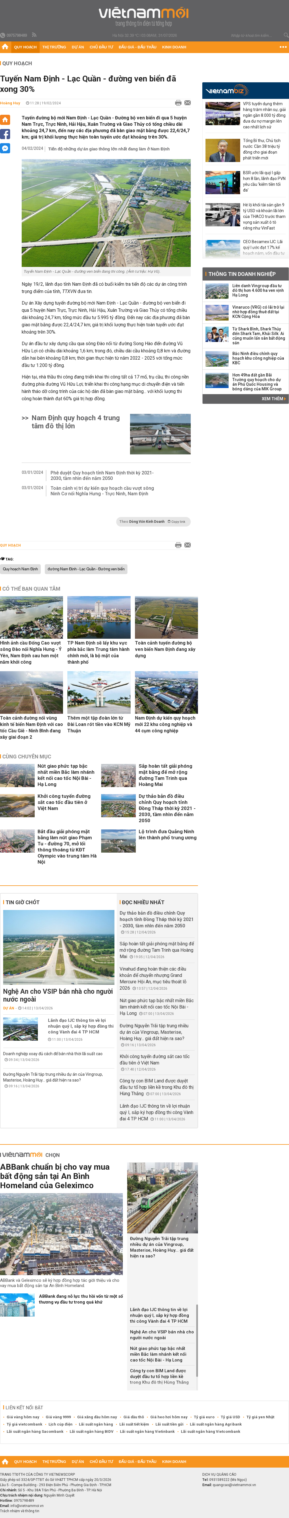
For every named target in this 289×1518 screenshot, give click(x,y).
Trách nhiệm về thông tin (19, 1511)
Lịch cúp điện (61, 1424)
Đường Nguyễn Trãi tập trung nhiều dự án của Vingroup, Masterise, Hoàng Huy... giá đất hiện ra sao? (154, 1032)
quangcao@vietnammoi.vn (234, 1485)
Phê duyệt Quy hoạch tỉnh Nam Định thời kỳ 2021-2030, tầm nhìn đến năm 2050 (102, 475)
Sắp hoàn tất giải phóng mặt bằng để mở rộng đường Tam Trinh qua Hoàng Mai (165, 775)
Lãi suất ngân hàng (96, 1424)
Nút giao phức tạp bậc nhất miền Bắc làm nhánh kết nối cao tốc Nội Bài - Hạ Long (66, 775)
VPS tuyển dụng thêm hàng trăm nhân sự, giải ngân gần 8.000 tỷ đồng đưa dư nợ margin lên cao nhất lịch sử (264, 115)
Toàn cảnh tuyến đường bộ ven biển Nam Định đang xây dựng (165, 649)
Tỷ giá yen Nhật (260, 1417)
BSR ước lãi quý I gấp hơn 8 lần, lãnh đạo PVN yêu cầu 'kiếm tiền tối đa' (264, 181)
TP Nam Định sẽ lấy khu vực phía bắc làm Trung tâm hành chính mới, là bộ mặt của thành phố (98, 652)
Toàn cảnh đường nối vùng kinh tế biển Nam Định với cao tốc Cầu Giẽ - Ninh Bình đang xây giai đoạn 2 (31, 727)
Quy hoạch (25, 47)
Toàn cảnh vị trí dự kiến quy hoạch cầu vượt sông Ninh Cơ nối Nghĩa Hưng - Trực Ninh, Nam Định (102, 490)
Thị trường (54, 47)
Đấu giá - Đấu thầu (137, 47)
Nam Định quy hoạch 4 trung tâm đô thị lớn (76, 422)
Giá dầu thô (133, 1417)
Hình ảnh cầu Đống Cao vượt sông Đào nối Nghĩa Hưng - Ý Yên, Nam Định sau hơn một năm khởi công (31, 652)
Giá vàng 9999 (58, 1417)
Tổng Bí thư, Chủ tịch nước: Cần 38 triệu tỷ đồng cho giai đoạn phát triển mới (262, 149)
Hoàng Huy (10, 103)
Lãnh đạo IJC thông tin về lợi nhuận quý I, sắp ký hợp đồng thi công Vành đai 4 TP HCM (81, 1026)
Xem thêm (274, 398)
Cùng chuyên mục (26, 756)
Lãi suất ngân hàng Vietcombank (210, 1431)
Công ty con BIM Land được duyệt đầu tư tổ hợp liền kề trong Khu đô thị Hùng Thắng (157, 1087)
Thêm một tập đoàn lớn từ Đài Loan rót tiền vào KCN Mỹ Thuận (98, 724)
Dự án (78, 47)
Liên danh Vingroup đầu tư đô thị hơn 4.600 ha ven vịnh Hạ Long (258, 290)
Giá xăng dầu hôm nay (97, 1417)
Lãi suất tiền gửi (169, 1424)
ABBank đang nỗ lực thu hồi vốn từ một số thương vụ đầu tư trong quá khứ (81, 1299)
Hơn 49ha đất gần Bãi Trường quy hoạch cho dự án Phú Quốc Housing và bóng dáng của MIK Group (256, 382)
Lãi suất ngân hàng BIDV (92, 1431)
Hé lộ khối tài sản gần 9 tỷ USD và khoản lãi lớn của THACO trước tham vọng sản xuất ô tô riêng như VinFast (264, 216)
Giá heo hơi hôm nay (169, 1417)
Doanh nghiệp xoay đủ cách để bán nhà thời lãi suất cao (53, 1053)
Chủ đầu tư (101, 47)
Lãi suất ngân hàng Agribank (216, 1424)
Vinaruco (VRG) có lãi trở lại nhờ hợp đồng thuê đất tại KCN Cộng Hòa (258, 312)
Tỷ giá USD (230, 1417)
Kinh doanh (174, 47)
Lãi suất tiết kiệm (134, 1424)
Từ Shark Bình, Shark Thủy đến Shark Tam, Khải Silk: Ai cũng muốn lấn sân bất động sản (258, 336)
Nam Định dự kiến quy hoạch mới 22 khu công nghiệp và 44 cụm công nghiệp (165, 724)
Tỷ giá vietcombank (24, 1424)
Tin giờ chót (22, 902)
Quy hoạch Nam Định (20, 569)
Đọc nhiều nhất (143, 902)
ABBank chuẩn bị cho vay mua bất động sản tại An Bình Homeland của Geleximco (55, 1176)
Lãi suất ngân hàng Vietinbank (147, 1431)
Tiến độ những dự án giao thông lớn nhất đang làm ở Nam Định (109, 149)
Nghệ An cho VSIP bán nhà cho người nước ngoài (58, 995)
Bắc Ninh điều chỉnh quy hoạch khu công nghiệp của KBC (258, 358)
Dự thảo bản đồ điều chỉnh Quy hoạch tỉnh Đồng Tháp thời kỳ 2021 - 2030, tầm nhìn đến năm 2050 (167, 808)
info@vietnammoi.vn (27, 1506)
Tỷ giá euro (204, 1417)
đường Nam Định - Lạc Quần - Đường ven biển (86, 569)
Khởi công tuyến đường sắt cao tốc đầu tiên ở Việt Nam (64, 802)
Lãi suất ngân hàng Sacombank (35, 1431)
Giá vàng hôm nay (23, 1417)
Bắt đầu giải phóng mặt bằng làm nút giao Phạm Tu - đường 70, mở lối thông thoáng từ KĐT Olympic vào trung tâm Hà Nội (67, 847)
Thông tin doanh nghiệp (242, 274)
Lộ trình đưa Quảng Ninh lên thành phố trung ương (168, 834)
